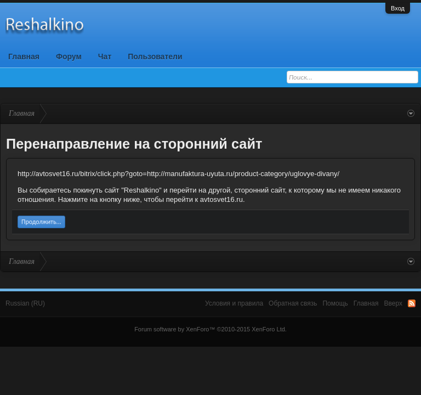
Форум (69, 56)
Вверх (393, 303)
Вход (398, 8)
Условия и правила (234, 303)
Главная (23, 56)
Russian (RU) (25, 303)
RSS (412, 303)
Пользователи (155, 56)
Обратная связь (293, 303)
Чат (104, 56)
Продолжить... (41, 221)
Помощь (335, 303)
